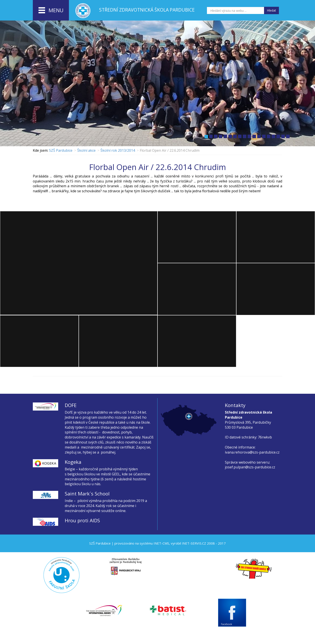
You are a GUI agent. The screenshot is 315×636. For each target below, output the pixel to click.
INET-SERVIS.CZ (194, 543)
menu (50, 10)
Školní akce (86, 150)
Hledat (271, 10)
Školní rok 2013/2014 (117, 150)
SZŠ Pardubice (60, 150)
